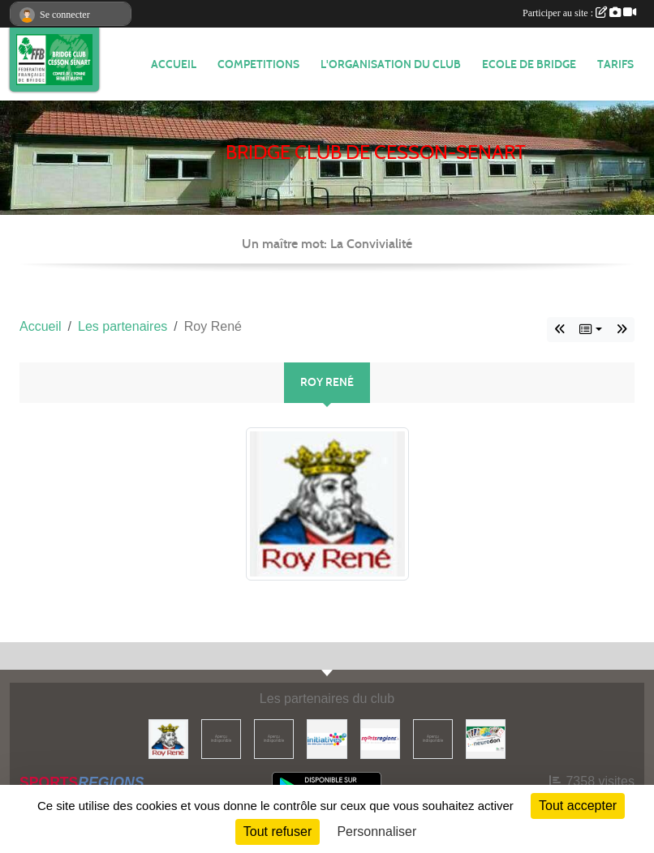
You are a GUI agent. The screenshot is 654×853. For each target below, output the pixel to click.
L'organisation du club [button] (391, 64)
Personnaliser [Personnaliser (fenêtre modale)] (376, 831)
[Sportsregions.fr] (380, 738)
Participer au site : (579, 13)
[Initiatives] (326, 738)
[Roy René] (168, 738)
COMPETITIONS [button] (258, 64)
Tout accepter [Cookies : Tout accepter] (578, 805)
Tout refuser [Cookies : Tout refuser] (277, 831)
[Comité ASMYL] (274, 738)
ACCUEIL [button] (173, 64)
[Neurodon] (486, 738)
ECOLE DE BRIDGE (529, 64)
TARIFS (615, 64)
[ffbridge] (221, 738)
